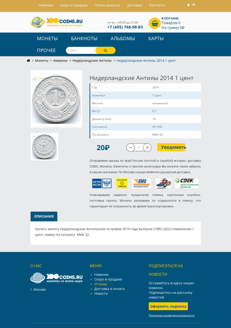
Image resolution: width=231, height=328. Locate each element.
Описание (44, 216)
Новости (101, 293)
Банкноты (84, 38)
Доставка (134, 5)
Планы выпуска (107, 5)
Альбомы (123, 38)
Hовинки (46, 5)
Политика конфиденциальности (172, 315)
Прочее (46, 50)
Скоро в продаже (74, 5)
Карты (156, 38)
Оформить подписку (168, 306)
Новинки (101, 274)
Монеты (47, 38)
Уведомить (173, 147)
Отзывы (100, 284)
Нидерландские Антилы (92, 60)
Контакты (157, 5)
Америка (60, 60)
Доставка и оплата (109, 288)
